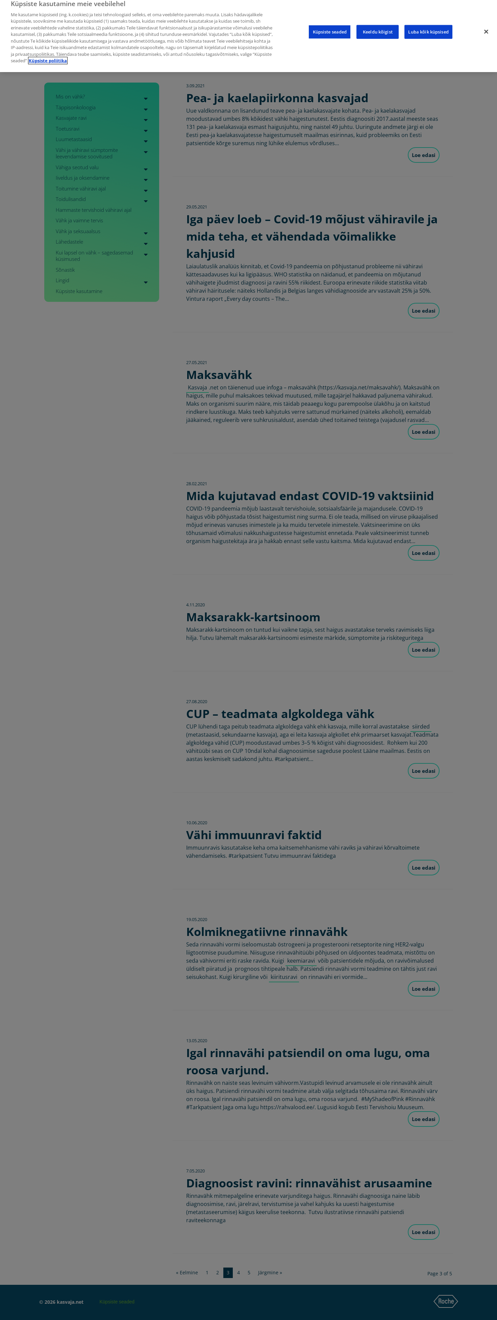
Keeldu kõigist (378, 26)
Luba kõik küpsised (428, 26)
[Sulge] (486, 26)
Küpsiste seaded (330, 26)
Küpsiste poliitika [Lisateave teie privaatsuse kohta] (48, 55)
